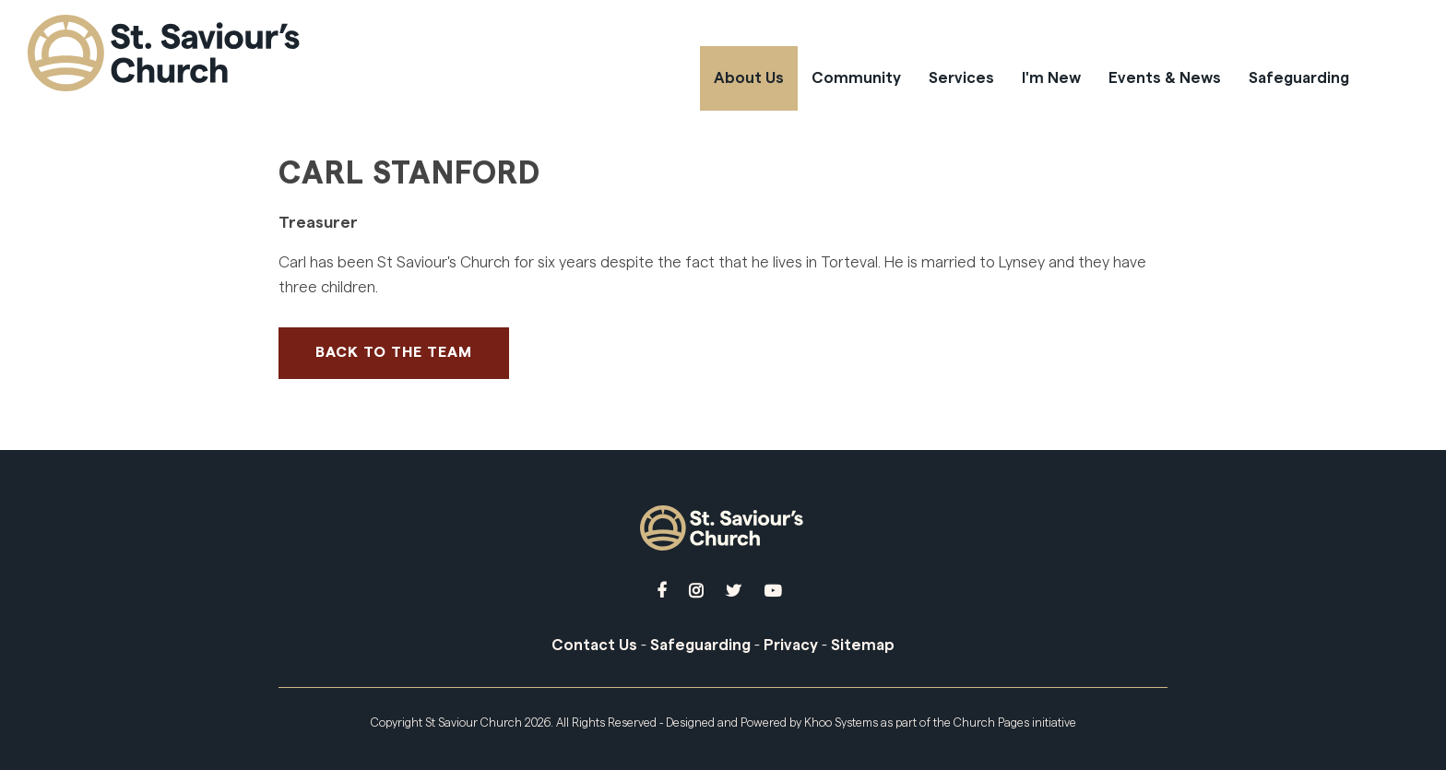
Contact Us (594, 645)
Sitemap (863, 645)
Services (961, 78)
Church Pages (991, 723)
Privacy (791, 645)
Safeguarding (1299, 78)
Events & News (1164, 78)
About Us (749, 78)
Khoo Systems (841, 723)
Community (856, 78)
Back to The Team (393, 352)
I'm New (1051, 78)
